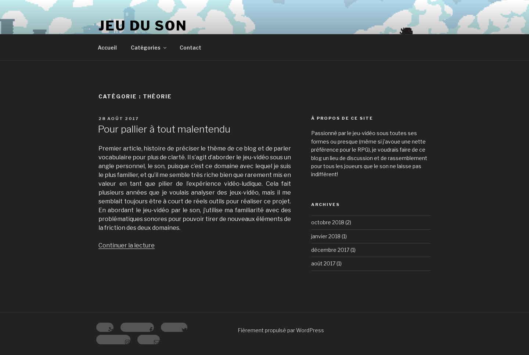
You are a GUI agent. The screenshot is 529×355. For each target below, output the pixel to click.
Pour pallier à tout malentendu (164, 129)
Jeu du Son (142, 26)
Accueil (107, 47)
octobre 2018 (327, 222)
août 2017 (323, 263)
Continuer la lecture (126, 245)
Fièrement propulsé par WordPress (281, 330)
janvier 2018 (326, 236)
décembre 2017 (330, 250)
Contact (190, 47)
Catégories (149, 47)
